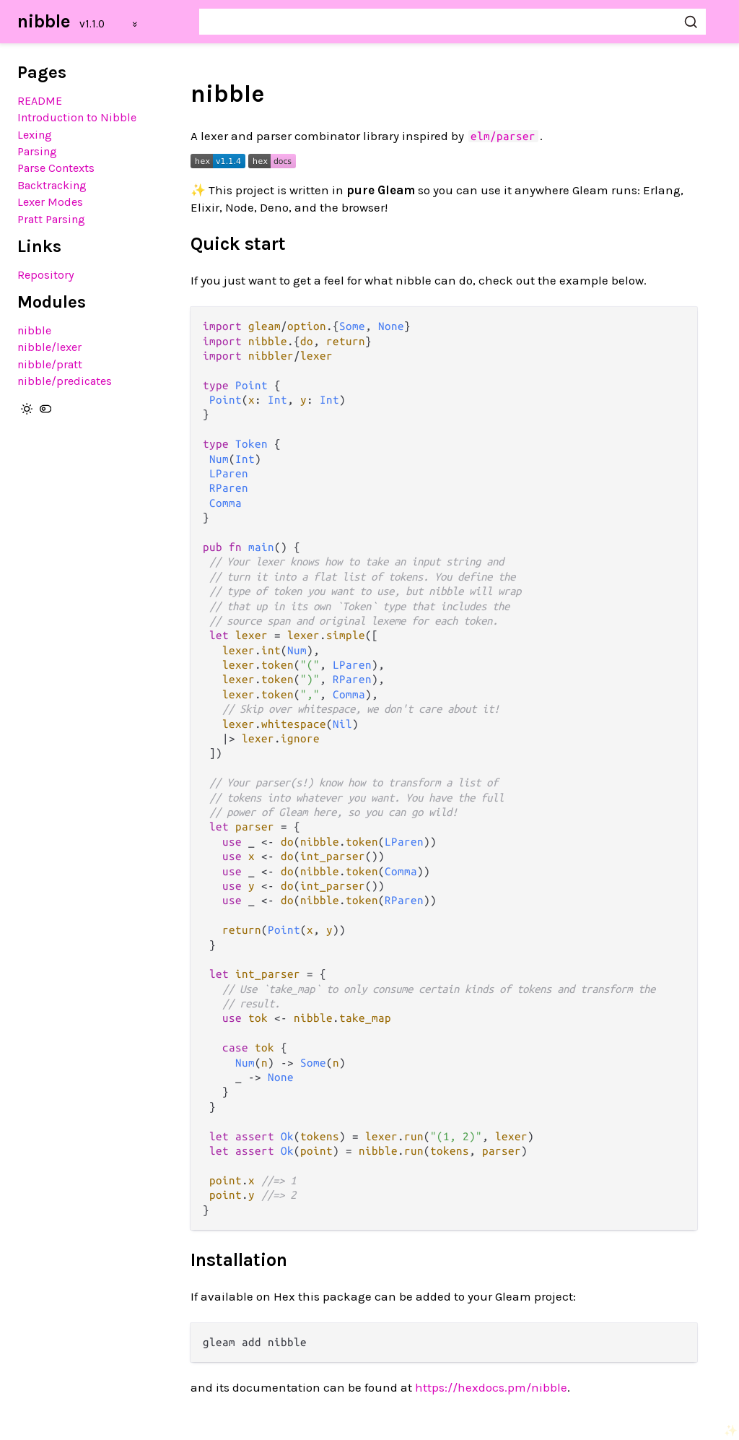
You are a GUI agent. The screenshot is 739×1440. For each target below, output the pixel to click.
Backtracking (52, 185)
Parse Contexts (56, 168)
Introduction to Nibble (76, 117)
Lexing (34, 135)
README (39, 101)
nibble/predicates (64, 381)
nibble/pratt (49, 364)
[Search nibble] (452, 22)
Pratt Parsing (51, 219)
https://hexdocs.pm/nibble (491, 1387)
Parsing (37, 151)
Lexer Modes (50, 202)
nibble (44, 21)
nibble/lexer (49, 347)
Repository (45, 275)
